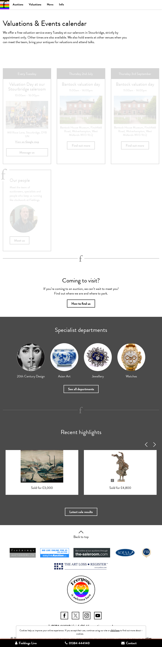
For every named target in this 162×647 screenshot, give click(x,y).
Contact (129, 643)
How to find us (81, 303)
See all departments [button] (81, 389)
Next (154, 444)
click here (115, 630)
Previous (146, 444)
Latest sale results (81, 511)
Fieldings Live (26, 643)
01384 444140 (77, 643)
